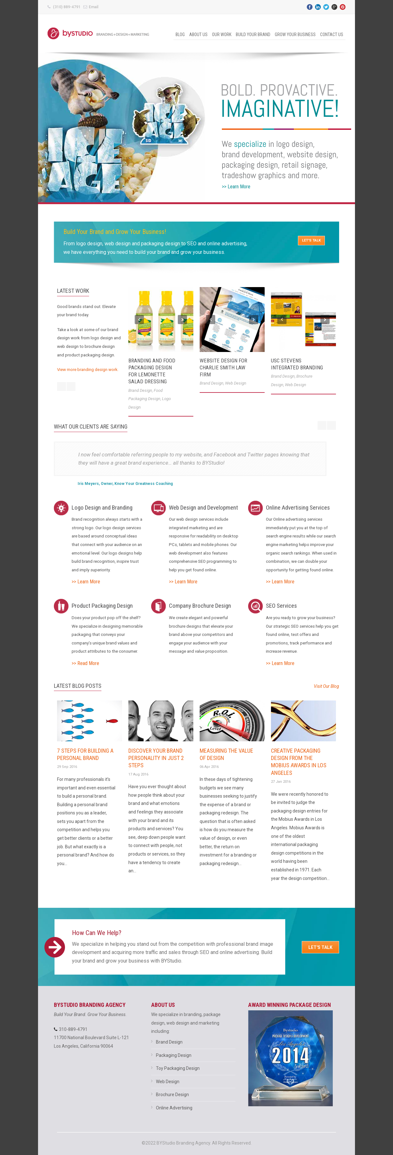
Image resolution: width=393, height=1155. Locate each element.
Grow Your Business (295, 34)
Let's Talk (320, 947)
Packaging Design (173, 1055)
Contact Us (331, 34)
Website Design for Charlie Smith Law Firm (223, 367)
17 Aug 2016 (138, 774)
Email (93, 7)
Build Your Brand (253, 34)
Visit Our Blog (326, 686)
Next (182, 319)
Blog (180, 34)
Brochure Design (172, 1094)
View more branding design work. (88, 369)
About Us (198, 34)
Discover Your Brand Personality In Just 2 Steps (156, 758)
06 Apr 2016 (209, 767)
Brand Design (140, 390)
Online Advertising (174, 1107)
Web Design (235, 383)
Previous (139, 319)
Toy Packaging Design (178, 1068)
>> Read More (85, 663)
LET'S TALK (311, 240)
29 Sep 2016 (67, 767)
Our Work (221, 34)
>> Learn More (86, 582)
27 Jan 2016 (281, 782)
